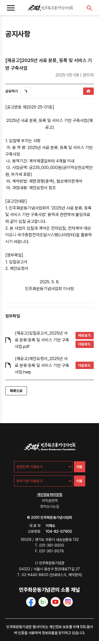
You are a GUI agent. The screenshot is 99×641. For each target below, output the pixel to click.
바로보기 (84, 335)
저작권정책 (50, 501)
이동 (79, 467)
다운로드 (84, 344)
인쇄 (88, 91)
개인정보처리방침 (49, 495)
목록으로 (16, 391)
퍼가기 (25, 91)
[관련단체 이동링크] (43, 466)
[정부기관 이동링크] (43, 480)
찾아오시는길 (49, 506)
